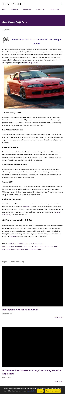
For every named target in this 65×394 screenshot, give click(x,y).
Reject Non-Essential (52, 391)
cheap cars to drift (30, 246)
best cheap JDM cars (31, 63)
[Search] (61, 3)
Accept (40, 391)
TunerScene (13, 4)
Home (4, 9)
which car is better (36, 249)
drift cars (6, 249)
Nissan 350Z (26, 206)
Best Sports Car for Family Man (20, 309)
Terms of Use (54, 9)
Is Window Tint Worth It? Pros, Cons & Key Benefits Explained (32, 372)
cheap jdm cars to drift (48, 246)
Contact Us (27, 9)
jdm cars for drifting (19, 249)
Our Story (14, 9)
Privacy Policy (40, 9)
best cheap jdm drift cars (12, 246)
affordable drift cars (16, 244)
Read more (59, 317)
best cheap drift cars (34, 244)
